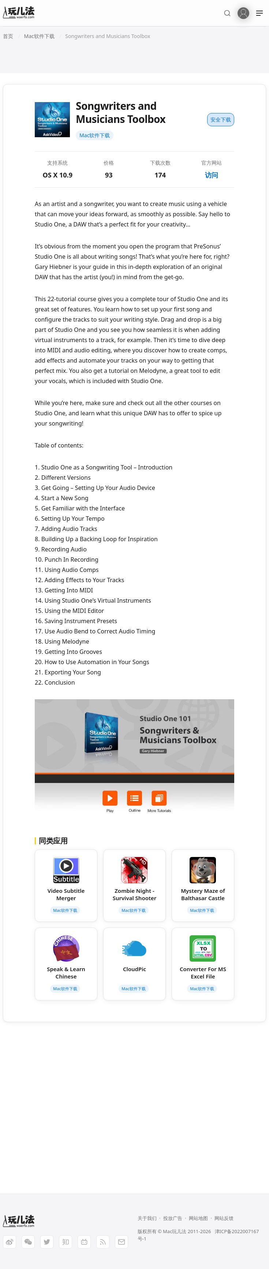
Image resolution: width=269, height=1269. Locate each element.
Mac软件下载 (94, 135)
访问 (211, 175)
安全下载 (220, 119)
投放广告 (172, 1218)
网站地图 (198, 1218)
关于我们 (147, 1218)
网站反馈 (223, 1218)
